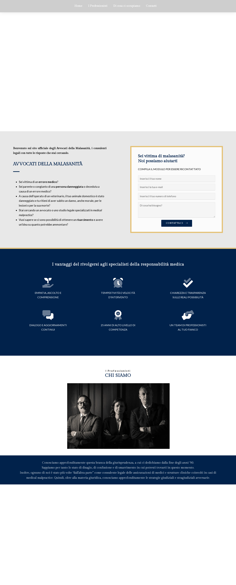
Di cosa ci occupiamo (126, 6)
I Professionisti (97, 6)
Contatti (151, 6)
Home (78, 6)
